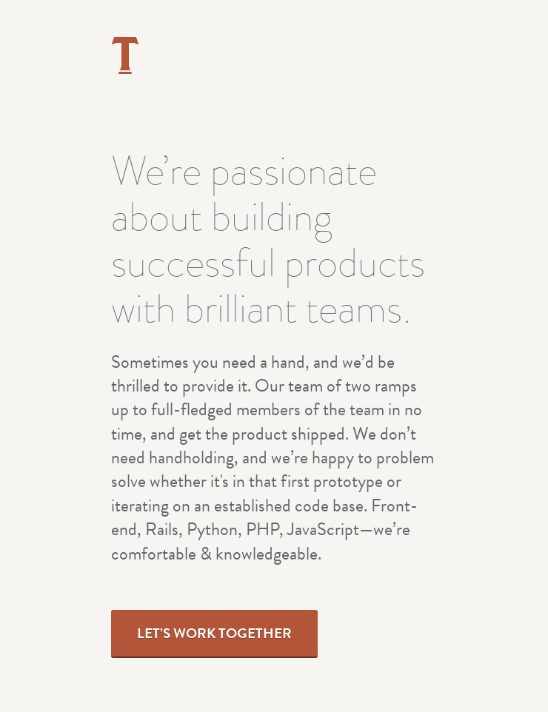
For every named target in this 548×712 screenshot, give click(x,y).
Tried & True (125, 55)
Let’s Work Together (214, 633)
